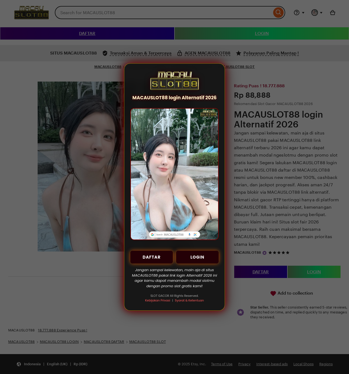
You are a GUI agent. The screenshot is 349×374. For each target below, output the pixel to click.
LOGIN (197, 257)
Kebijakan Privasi (157, 300)
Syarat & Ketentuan (189, 300)
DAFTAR (152, 257)
